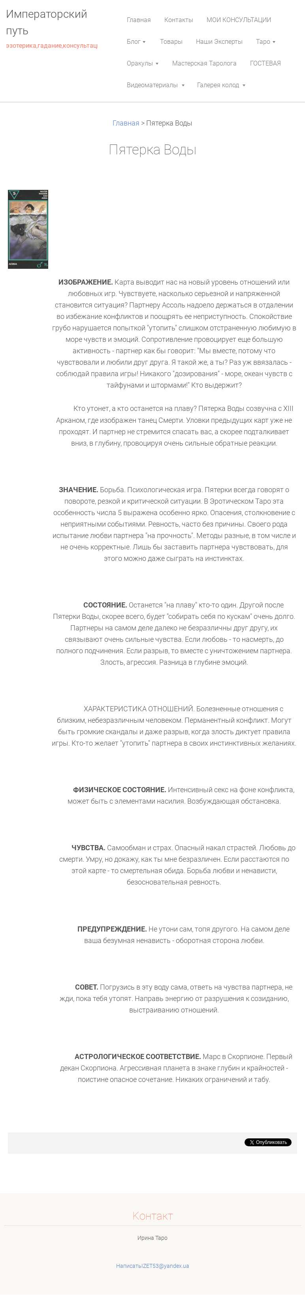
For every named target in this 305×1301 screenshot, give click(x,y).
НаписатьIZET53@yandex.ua (152, 1266)
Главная (127, 123)
